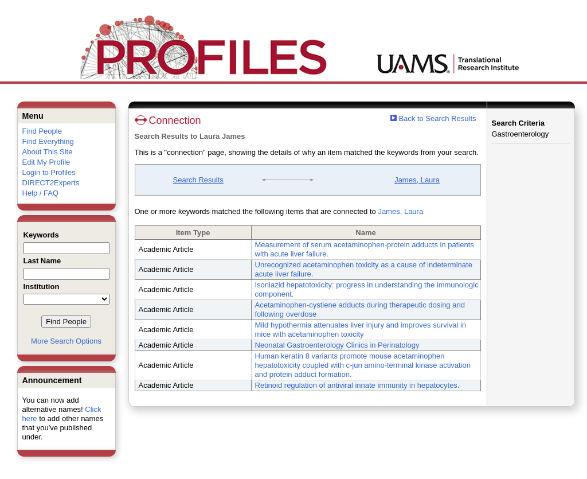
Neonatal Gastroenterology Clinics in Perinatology (337, 345)
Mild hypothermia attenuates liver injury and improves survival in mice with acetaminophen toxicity (361, 329)
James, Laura (417, 180)
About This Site (47, 151)
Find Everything (48, 141)
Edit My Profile (46, 162)
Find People (42, 131)
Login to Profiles (49, 172)
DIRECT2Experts (51, 182)
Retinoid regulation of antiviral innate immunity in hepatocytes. (357, 385)
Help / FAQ (40, 193)
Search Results (198, 180)
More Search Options (66, 341)
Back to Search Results (433, 118)
